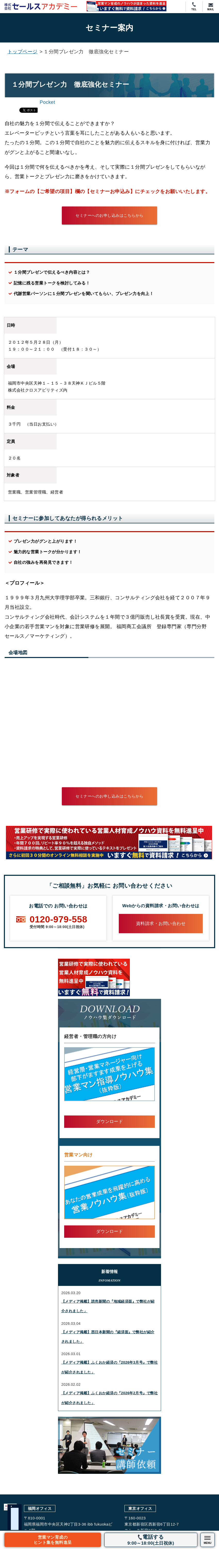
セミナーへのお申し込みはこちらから (109, 215)
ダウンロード (109, 1121)
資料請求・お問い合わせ (161, 923)
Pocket (47, 102)
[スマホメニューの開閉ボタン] (207, 1540)
